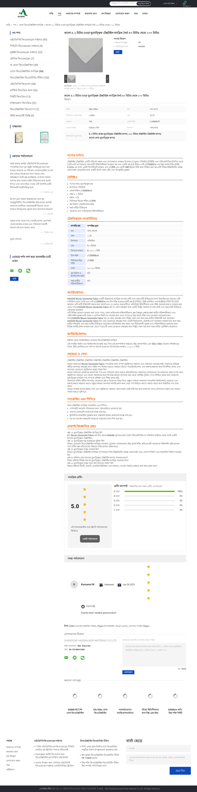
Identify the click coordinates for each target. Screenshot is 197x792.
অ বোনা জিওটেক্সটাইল (21, 64)
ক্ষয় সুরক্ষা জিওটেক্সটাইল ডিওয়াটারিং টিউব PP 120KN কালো (100, 756)
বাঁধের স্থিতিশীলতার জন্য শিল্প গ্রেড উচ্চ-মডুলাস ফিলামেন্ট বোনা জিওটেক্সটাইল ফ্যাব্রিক (150, 711)
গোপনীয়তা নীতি (45, 789)
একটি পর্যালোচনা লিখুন (89, 540)
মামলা (145, 13)
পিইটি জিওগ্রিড (18, 96)
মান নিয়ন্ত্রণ (106, 13)
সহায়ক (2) (90, 606)
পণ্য (59, 13)
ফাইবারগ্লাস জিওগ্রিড (20, 102)
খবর (136, 13)
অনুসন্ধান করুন (143, 4)
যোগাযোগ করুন (122, 13)
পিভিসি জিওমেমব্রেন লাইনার (24, 45)
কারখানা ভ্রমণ (90, 13)
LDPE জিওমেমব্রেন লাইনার (23, 52)
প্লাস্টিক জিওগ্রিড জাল (21, 90)
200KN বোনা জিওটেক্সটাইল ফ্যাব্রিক (82, 626)
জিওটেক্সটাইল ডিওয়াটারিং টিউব (26, 77)
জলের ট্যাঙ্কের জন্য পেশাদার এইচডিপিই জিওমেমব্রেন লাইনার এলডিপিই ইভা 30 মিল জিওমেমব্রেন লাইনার (54, 764)
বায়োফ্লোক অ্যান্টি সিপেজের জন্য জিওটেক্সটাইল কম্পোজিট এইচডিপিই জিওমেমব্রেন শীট (51, 756)
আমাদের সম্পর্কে (73, 13)
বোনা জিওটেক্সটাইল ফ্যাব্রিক (31, 25)
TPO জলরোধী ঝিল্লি (20, 115)
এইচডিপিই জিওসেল (20, 83)
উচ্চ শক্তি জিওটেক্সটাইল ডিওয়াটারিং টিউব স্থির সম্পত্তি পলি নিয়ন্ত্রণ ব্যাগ (100, 764)
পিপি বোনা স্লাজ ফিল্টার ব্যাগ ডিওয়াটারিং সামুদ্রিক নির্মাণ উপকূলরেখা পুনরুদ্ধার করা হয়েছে (99, 748)
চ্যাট (117, 52)
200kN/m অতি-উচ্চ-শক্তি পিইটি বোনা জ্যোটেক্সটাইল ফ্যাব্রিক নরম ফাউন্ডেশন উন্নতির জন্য (175, 711)
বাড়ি (51, 13)
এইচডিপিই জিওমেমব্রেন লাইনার (26, 39)
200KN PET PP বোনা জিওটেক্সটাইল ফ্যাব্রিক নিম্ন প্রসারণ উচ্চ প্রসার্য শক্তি (75, 711)
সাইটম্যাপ (10, 769)
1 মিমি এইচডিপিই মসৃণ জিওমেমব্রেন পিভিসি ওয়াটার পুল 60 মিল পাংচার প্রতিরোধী (54, 748)
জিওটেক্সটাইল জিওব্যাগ (22, 109)
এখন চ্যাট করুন (169, 3)
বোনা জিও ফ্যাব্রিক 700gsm (139, 626)
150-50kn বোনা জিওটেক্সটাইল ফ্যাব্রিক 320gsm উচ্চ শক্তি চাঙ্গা (100, 711)
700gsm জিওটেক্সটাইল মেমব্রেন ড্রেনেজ (112, 626)
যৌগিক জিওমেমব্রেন (20, 58)
